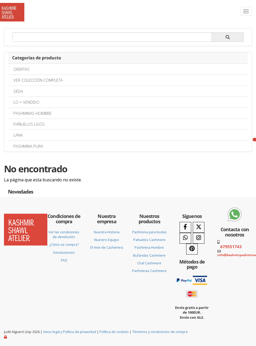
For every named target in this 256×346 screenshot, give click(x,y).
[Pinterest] (192, 249)
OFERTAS (21, 69)
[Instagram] (198, 238)
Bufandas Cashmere (149, 255)
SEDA (18, 91)
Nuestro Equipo (106, 239)
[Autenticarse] (6, 336)
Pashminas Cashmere (149, 270)
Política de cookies (114, 331)
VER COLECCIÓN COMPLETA (38, 80)
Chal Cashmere (149, 263)
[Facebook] (185, 227)
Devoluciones (64, 252)
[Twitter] (198, 227)
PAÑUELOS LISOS (29, 124)
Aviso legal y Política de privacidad (69, 331)
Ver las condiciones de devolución (63, 234)
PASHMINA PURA (28, 146)
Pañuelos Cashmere (149, 239)
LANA (18, 135)
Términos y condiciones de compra (160, 331)
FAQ (64, 260)
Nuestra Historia (107, 232)
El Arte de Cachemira (106, 247)
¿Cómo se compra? (64, 244)
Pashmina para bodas (149, 232)
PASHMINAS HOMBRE (32, 113)
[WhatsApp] (185, 238)
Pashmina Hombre (149, 247)
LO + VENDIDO (26, 102)
